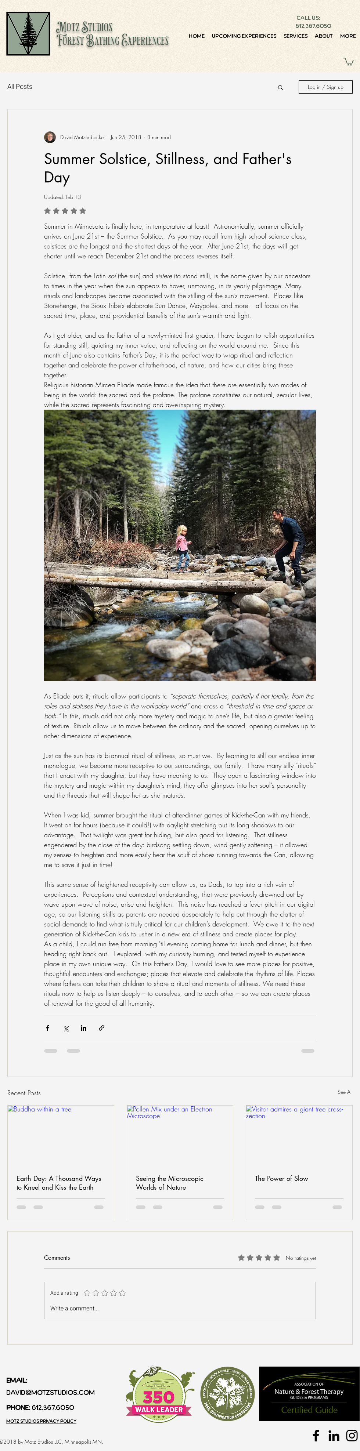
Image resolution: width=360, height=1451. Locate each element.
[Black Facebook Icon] (316, 1435)
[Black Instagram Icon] (352, 1435)
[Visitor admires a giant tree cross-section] (299, 1135)
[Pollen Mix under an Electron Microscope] (180, 1135)
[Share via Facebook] (47, 1027)
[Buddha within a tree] (61, 1135)
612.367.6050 (313, 25)
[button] (348, 61)
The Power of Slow (281, 1178)
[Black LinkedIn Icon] (334, 1435)
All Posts (19, 87)
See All (345, 1091)
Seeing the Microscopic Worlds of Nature (170, 1182)
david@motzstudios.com (50, 1392)
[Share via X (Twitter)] (65, 1027)
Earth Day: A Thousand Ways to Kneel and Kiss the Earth (59, 1182)
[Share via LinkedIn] (83, 1027)
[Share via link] (101, 1027)
